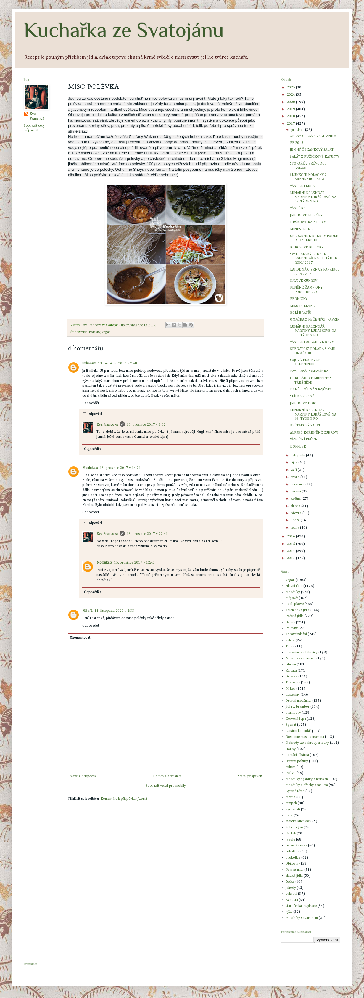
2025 (291, 87)
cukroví (291, 894)
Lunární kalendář (298, 731)
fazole (290, 839)
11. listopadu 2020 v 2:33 (114, 611)
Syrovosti (293, 809)
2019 (291, 109)
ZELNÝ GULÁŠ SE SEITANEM (313, 136)
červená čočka (296, 845)
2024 (291, 94)
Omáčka (291, 676)
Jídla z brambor (298, 707)
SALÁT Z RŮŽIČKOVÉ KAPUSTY (314, 157)
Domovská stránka (167, 776)
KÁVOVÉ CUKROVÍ (304, 281)
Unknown (89, 363)
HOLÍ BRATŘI (300, 313)
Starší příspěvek (250, 776)
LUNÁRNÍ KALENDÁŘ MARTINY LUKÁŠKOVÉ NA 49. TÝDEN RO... (313, 414)
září (294, 470)
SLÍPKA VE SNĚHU (304, 396)
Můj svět (292, 598)
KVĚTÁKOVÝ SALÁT (305, 425)
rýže (289, 912)
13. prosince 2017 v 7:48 (117, 363)
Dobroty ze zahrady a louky (307, 743)
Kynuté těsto (295, 791)
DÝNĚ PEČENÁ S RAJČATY (311, 389)
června (296, 491)
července (298, 484)
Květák (291, 833)
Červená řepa (296, 719)
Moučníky (293, 592)
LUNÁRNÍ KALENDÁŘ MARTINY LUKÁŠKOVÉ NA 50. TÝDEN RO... (313, 331)
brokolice (293, 857)
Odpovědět (90, 403)
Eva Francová (107, 424)
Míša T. (87, 611)
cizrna (290, 797)
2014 (291, 551)
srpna (295, 477)
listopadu (298, 455)
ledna (295, 527)
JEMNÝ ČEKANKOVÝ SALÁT (312, 150)
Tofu (289, 646)
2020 (291, 102)
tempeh (291, 803)
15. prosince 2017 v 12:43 (134, 562)
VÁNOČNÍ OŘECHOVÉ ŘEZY (312, 342)
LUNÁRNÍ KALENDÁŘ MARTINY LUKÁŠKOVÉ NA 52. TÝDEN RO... (313, 197)
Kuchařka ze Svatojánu (124, 29)
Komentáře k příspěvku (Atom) (124, 799)
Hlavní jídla (294, 586)
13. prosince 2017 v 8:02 (146, 424)
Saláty (290, 640)
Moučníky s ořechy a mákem (307, 785)
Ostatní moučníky (298, 701)
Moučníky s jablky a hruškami (308, 779)
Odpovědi (95, 414)
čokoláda (292, 851)
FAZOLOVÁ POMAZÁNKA (309, 371)
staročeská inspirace (301, 906)
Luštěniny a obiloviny (302, 652)
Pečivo (291, 773)
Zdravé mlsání (296, 634)
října (294, 462)
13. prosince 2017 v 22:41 (147, 534)
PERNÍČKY (298, 299)
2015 (291, 544)
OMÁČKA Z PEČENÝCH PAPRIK (314, 319)
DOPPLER (298, 446)
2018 (291, 116)
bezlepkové (295, 604)
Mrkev (290, 688)
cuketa (291, 767)
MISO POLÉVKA (302, 306)
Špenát (291, 725)
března (296, 513)
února (296, 520)
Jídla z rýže (294, 827)
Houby (291, 749)
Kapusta (292, 900)
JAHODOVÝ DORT (303, 403)
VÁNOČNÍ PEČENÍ (304, 439)
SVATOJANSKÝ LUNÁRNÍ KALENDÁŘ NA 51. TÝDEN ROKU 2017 (313, 258)
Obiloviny (293, 863)
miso (84, 332)
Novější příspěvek (83, 776)
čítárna (291, 664)
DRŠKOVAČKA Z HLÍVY (308, 222)
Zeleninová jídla (298, 610)
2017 (291, 123)
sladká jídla (294, 876)
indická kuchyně (298, 821)
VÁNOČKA (297, 208)
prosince (298, 130)
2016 (291, 536)
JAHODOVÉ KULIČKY (306, 215)
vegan (106, 332)
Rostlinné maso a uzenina (305, 737)
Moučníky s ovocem (300, 658)
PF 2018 (296, 143)
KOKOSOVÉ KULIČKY (306, 247)
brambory (293, 712)
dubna (296, 506)
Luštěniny (293, 694)
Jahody (291, 888)
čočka (290, 881)
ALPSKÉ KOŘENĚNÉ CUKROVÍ (314, 432)
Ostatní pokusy (297, 761)
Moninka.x (90, 468)
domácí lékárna (297, 755)
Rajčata (291, 670)
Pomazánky (294, 870)
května (296, 498)
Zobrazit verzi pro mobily (166, 786)
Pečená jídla (295, 616)
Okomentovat (80, 638)
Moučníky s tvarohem (302, 918)
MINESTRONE (301, 229)
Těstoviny (293, 682)
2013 (291, 558)
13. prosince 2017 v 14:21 (120, 468)
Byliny (290, 622)
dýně (289, 815)
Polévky (94, 332)
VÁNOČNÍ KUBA (302, 186)
